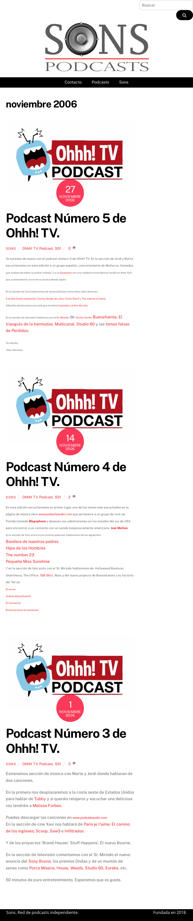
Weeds (76, 868)
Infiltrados (74, 831)
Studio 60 (85, 324)
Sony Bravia (39, 861)
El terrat (11, 589)
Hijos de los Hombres (25, 548)
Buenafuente (105, 317)
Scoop (42, 831)
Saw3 (55, 831)
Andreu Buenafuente (18, 596)
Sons (123, 82)
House (62, 868)
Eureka (111, 868)
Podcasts (100, 82)
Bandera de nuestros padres (32, 541)
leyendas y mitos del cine (73, 305)
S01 (58, 248)
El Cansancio (13, 602)
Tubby (40, 798)
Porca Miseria (42, 868)
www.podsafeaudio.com (55, 514)
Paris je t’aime (97, 824)
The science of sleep (94, 298)
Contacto (73, 82)
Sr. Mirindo (63, 317)
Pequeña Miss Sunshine (28, 561)
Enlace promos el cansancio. (22, 609)
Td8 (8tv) (46, 575)
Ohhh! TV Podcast (37, 248)
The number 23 (20, 554)
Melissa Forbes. (47, 805)
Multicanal (64, 324)
